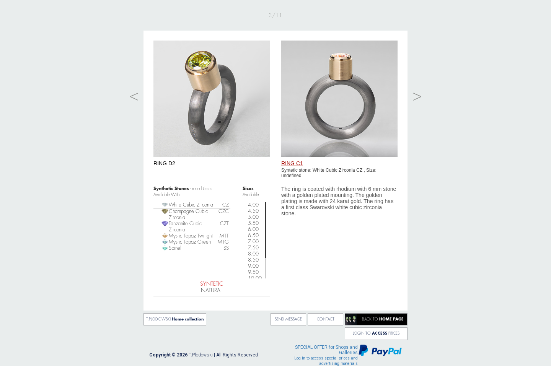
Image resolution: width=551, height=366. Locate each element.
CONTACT (325, 319)
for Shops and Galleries (326, 355)
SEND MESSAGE (288, 319)
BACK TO (383, 319)
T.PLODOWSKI (175, 319)
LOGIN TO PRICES (376, 333)
